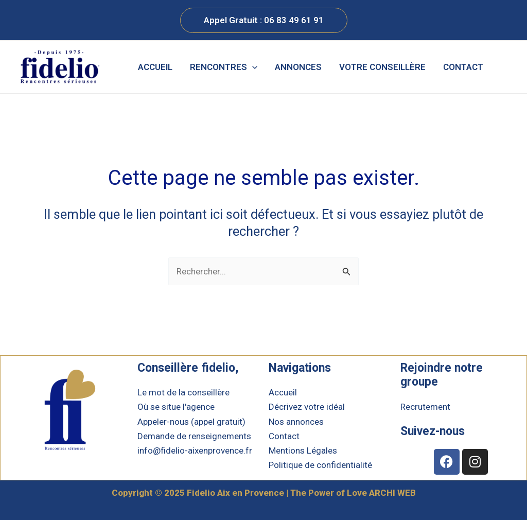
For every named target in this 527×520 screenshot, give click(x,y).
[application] (252, 67)
